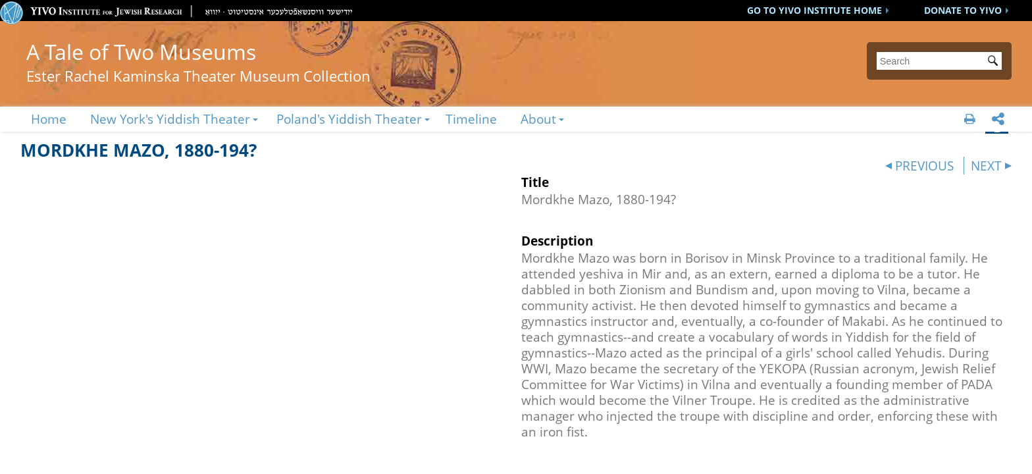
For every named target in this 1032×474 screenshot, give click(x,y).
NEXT (986, 165)
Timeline (471, 119)
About (538, 119)
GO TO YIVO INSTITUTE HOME (814, 10)
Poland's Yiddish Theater (349, 119)
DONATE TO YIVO (963, 10)
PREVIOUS (924, 165)
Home (48, 119)
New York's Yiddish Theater (170, 119)
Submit (995, 61)
